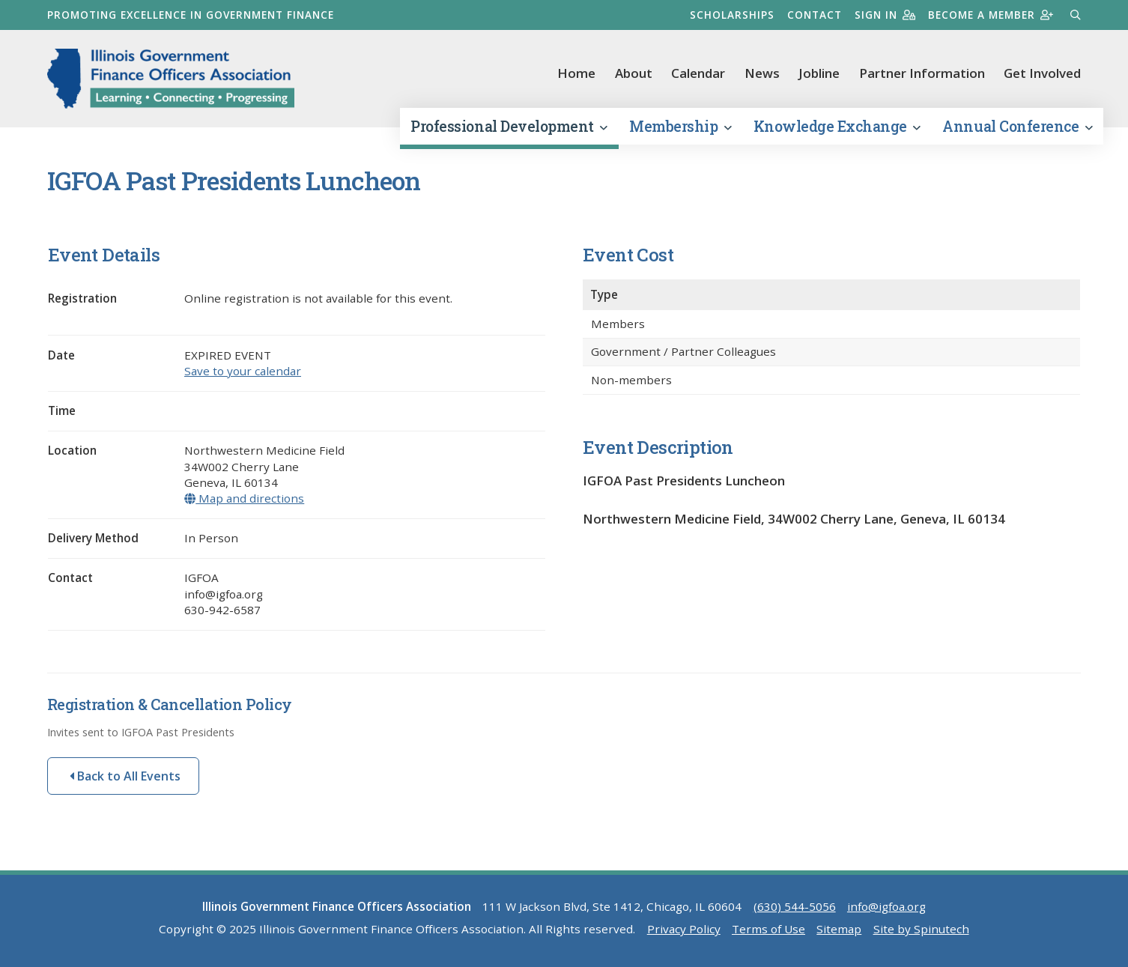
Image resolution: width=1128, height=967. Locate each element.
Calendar (698, 73)
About (633, 73)
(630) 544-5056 (794, 906)
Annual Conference (1017, 126)
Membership (680, 126)
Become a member (990, 14)
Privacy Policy (684, 928)
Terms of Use (768, 928)
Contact (814, 14)
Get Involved (1042, 73)
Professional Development (508, 126)
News (762, 73)
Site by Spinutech (921, 928)
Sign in (885, 14)
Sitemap (838, 928)
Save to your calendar (242, 370)
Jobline (819, 73)
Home (576, 73)
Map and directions (244, 498)
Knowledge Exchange (837, 126)
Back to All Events (125, 776)
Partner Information (922, 73)
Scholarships (732, 14)
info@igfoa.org (886, 906)
